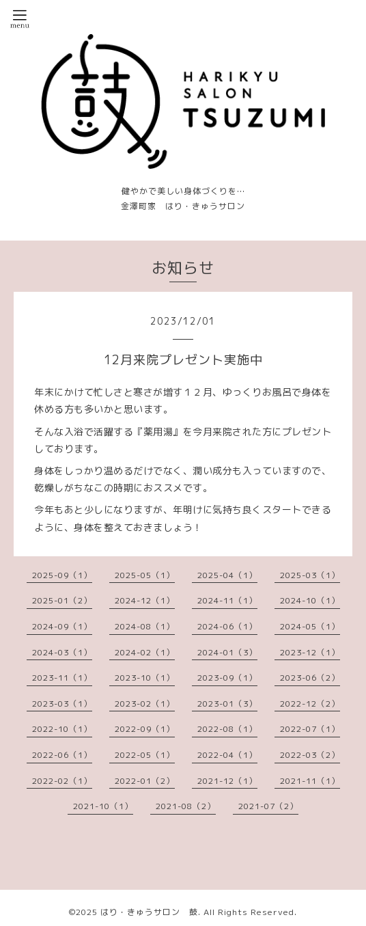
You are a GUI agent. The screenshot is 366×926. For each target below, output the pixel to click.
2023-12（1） (310, 652)
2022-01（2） (145, 781)
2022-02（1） (62, 781)
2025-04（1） (227, 575)
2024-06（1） (227, 626)
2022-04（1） (227, 755)
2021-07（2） (268, 806)
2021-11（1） (310, 781)
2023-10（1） (145, 677)
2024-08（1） (145, 626)
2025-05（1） (145, 575)
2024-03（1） (62, 652)
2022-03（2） (310, 755)
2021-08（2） (186, 806)
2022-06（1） (62, 755)
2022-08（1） (227, 729)
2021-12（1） (227, 781)
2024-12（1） (145, 600)
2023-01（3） (227, 703)
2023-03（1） (62, 703)
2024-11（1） (227, 600)
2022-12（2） (310, 703)
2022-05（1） (145, 755)
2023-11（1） (62, 677)
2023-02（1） (145, 703)
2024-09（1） (62, 626)
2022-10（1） (62, 729)
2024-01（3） (227, 652)
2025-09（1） (62, 575)
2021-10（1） (103, 806)
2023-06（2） (310, 677)
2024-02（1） (145, 652)
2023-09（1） (227, 677)
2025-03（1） (310, 575)
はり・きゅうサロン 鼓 (149, 912)
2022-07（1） (310, 729)
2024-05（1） (310, 626)
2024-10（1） (310, 600)
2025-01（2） (62, 600)
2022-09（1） (145, 729)
